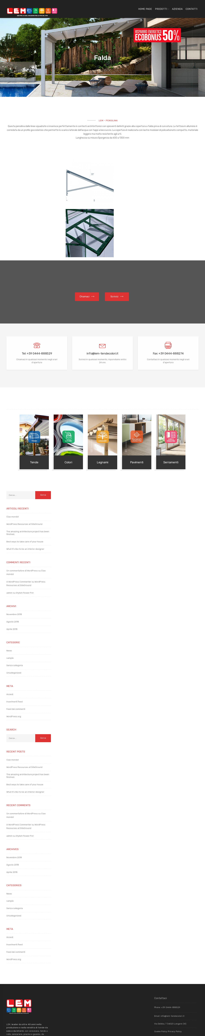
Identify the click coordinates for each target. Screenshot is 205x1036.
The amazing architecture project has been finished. (27, 484)
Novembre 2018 (14, 566)
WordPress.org (13, 668)
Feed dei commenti (15, 661)
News (9, 602)
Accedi (9, 646)
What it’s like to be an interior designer (25, 501)
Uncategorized (13, 624)
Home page (145, 9)
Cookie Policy (161, 983)
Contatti (191, 9)
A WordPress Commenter (18, 533)
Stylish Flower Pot (24, 544)
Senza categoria (14, 617)
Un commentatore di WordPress (22, 522)
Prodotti (161, 9)
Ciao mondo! (12, 468)
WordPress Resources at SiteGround (24, 476)
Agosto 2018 (12, 573)
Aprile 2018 (11, 581)
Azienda (177, 9)
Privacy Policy (175, 983)
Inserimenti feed (14, 653)
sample (10, 610)
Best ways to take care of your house (24, 493)
